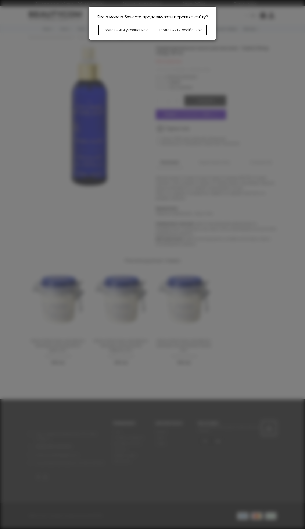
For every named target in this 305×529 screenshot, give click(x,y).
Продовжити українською (125, 30)
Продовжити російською (180, 30)
